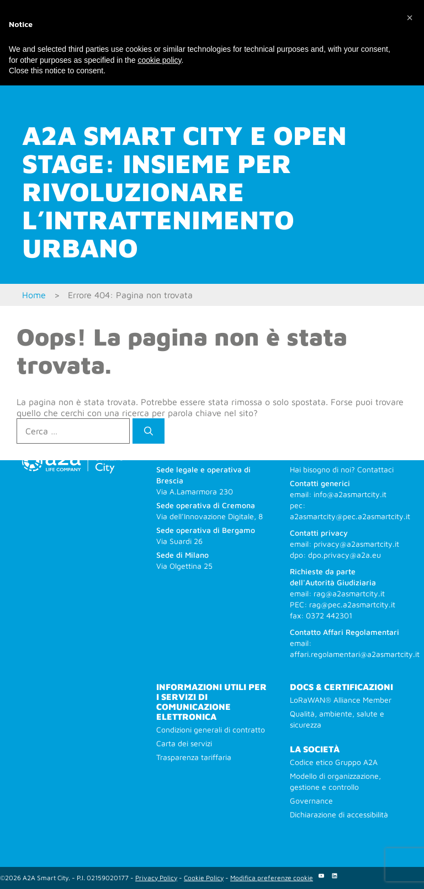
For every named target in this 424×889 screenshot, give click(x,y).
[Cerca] (148, 431)
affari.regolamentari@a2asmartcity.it (355, 654)
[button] (409, 17)
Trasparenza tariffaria (193, 757)
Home (34, 295)
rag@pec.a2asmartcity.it (352, 604)
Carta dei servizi (184, 743)
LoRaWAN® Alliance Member (340, 699)
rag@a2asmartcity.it (349, 593)
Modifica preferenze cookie (271, 878)
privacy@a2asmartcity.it (356, 543)
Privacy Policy (156, 878)
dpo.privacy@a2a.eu (344, 554)
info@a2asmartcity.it (350, 494)
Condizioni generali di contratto (210, 729)
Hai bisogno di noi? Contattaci (342, 469)
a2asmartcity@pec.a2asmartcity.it (350, 516)
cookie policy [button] (159, 60)
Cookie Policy (204, 878)
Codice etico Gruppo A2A (334, 762)
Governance (311, 800)
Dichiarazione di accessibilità (339, 814)
